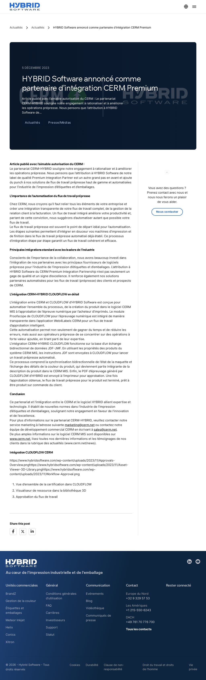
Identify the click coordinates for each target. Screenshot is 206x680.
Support (52, 627)
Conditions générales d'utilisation (61, 596)
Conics (10, 634)
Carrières (52, 613)
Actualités (16, 27)
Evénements (95, 594)
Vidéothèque (95, 608)
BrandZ (11, 594)
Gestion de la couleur (21, 601)
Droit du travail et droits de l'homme (158, 667)
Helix (9, 627)
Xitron (10, 642)
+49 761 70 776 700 (140, 622)
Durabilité (92, 665)
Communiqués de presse (98, 618)
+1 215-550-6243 (138, 610)
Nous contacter (167, 211)
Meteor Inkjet (15, 620)
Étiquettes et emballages (15, 610)
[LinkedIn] (32, 531)
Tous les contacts (138, 629)
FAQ (49, 605)
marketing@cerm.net (80, 425)
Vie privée (193, 667)
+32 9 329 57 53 (138, 598)
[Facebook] (13, 531)
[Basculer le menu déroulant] (186, 6)
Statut (50, 634)
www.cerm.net (20, 439)
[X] (22, 531)
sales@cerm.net (105, 429)
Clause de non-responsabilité (114, 667)
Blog (89, 601)
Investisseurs (55, 620)
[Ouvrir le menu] (194, 6)
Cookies (75, 665)
